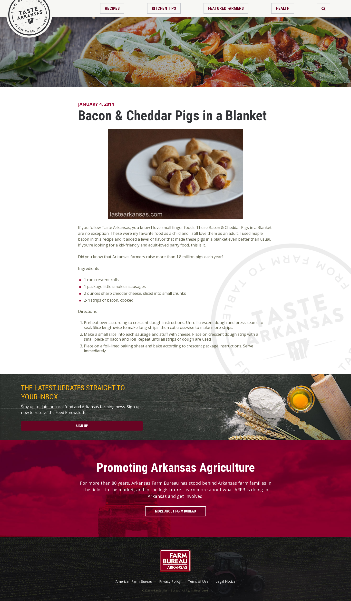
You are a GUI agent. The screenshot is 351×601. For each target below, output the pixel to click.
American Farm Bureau (134, 581)
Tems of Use (198, 581)
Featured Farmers (226, 8)
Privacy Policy (170, 581)
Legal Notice (225, 581)
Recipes (112, 8)
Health (282, 8)
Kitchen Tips (164, 8)
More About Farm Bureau (175, 511)
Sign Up (82, 426)
